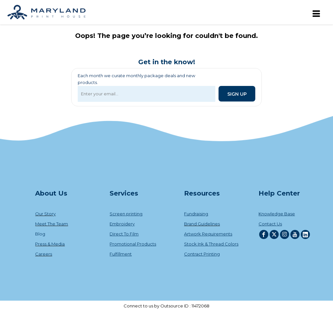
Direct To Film (124, 233)
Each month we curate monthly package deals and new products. (136, 79)
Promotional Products (133, 243)
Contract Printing (202, 254)
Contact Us (270, 223)
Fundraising (196, 213)
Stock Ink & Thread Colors (211, 243)
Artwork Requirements (208, 233)
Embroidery (122, 223)
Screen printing (126, 213)
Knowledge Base (277, 213)
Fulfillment (121, 254)
